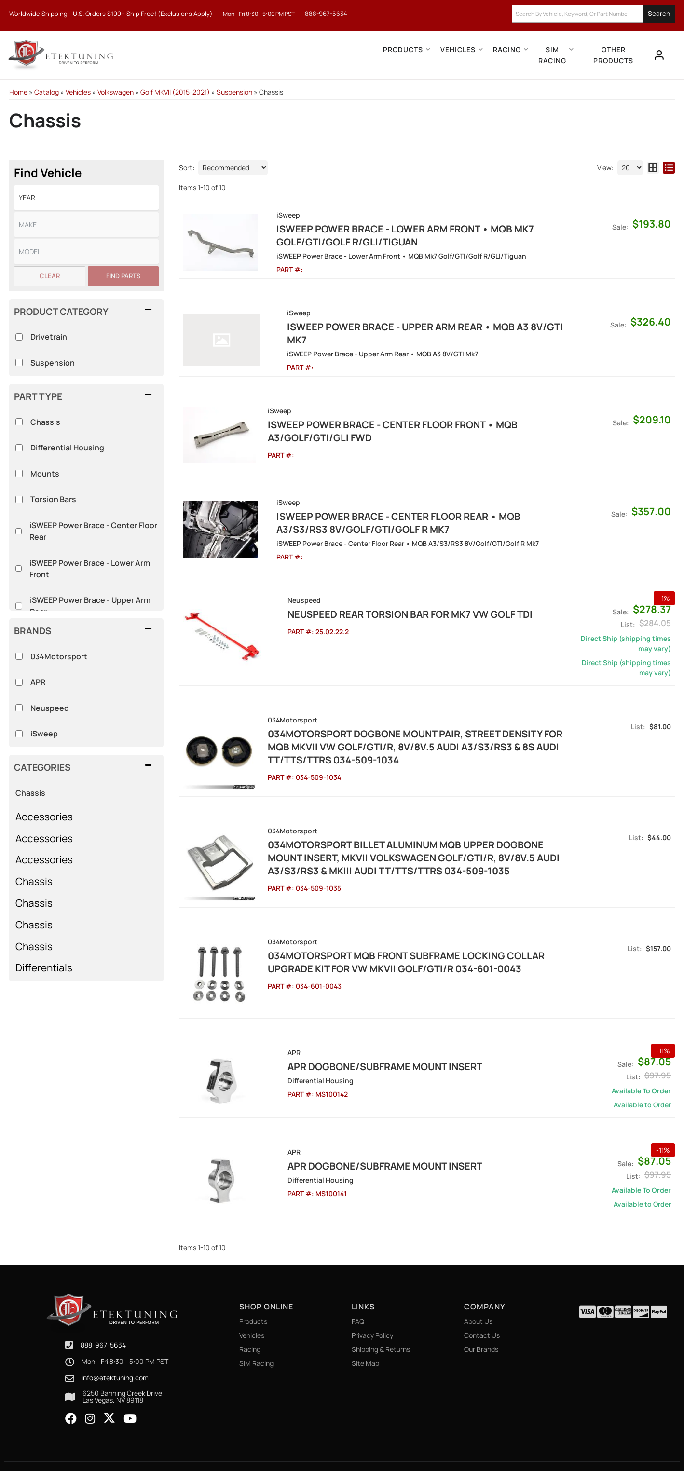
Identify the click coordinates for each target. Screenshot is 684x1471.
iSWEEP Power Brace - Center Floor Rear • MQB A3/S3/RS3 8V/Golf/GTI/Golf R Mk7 (411, 506)
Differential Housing (67, 447)
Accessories (44, 816)
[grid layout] (653, 167)
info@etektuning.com (115, 1345)
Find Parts (123, 276)
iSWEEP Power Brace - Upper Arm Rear (90, 606)
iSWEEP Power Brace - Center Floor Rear (93, 531)
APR (37, 682)
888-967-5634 (103, 1312)
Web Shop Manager (429, 1442)
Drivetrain (48, 336)
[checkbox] (19, 656)
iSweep (44, 733)
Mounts (44, 473)
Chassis (30, 793)
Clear (50, 276)
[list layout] (669, 167)
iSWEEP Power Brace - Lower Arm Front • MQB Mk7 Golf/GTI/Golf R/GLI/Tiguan (391, 235)
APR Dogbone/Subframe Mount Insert (359, 1033)
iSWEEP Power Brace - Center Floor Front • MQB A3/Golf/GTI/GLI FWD (387, 418)
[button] (593, 14)
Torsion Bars (53, 499)
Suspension (52, 362)
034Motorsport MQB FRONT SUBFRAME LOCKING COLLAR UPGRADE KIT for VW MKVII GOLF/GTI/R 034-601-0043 (400, 935)
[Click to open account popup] (658, 55)
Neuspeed (49, 708)
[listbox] (86, 197)
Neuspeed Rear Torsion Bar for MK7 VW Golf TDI (384, 597)
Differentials (43, 967)
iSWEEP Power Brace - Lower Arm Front (89, 569)
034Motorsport (58, 656)
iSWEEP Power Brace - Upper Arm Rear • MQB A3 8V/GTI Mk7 (411, 326)
